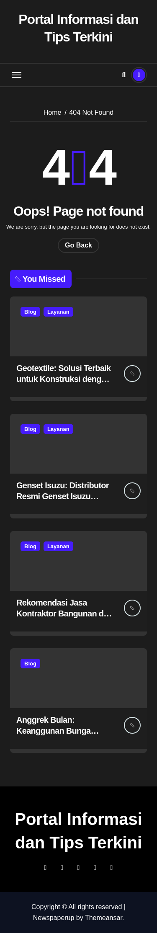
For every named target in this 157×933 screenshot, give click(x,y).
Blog (30, 312)
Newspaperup (54, 917)
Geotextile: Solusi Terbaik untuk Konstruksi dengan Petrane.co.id (63, 378)
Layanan (58, 312)
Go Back (78, 245)
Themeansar (103, 917)
